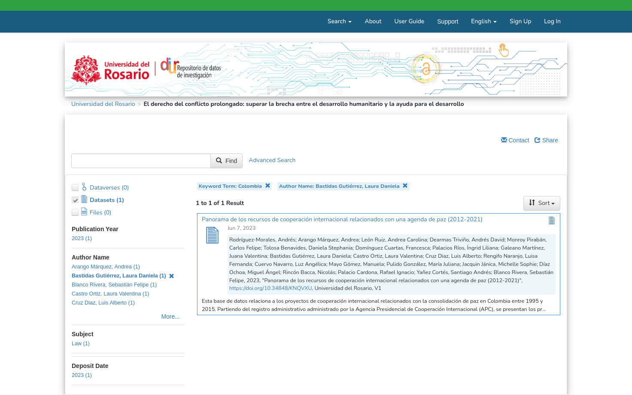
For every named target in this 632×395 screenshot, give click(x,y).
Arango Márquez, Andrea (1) (106, 267)
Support (447, 21)
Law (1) (81, 344)
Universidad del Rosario (103, 104)
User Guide (409, 21)
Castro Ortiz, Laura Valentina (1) (110, 294)
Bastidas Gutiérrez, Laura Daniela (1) (123, 276)
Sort (542, 203)
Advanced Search (272, 161)
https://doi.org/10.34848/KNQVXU (270, 288)
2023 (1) (82, 238)
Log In (552, 21)
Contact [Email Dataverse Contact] (515, 140)
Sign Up (520, 21)
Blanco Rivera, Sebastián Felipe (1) (114, 285)
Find (226, 160)
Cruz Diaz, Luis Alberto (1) (103, 303)
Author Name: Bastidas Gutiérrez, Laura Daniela (343, 186)
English (484, 21)
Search (340, 21)
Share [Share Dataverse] (546, 140)
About (373, 21)
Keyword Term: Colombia (234, 186)
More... (170, 316)
